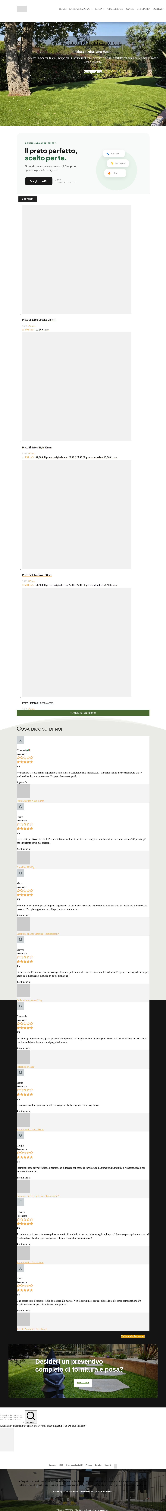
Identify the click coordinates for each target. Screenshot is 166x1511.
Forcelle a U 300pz (26, 867)
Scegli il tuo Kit (39, 181)
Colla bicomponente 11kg (29, 1000)
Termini (98, 1465)
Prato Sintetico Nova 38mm (30, 801)
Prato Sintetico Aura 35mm (30, 1262)
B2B (61, 1465)
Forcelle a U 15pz (25, 1066)
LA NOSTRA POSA (79, 8)
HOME (62, 8)
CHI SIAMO (143, 8)
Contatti (107, 1465)
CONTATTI (158, 8)
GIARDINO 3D (115, 8)
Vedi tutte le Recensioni (133, 1336)
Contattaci (83, 1383)
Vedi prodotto (93, 72)
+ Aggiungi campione (83, 712)
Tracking (52, 1465)
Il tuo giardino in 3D (74, 1465)
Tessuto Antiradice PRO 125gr (32, 1329)
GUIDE (130, 8)
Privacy (89, 1465)
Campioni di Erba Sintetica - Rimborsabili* (38, 933)
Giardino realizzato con (92, 42)
